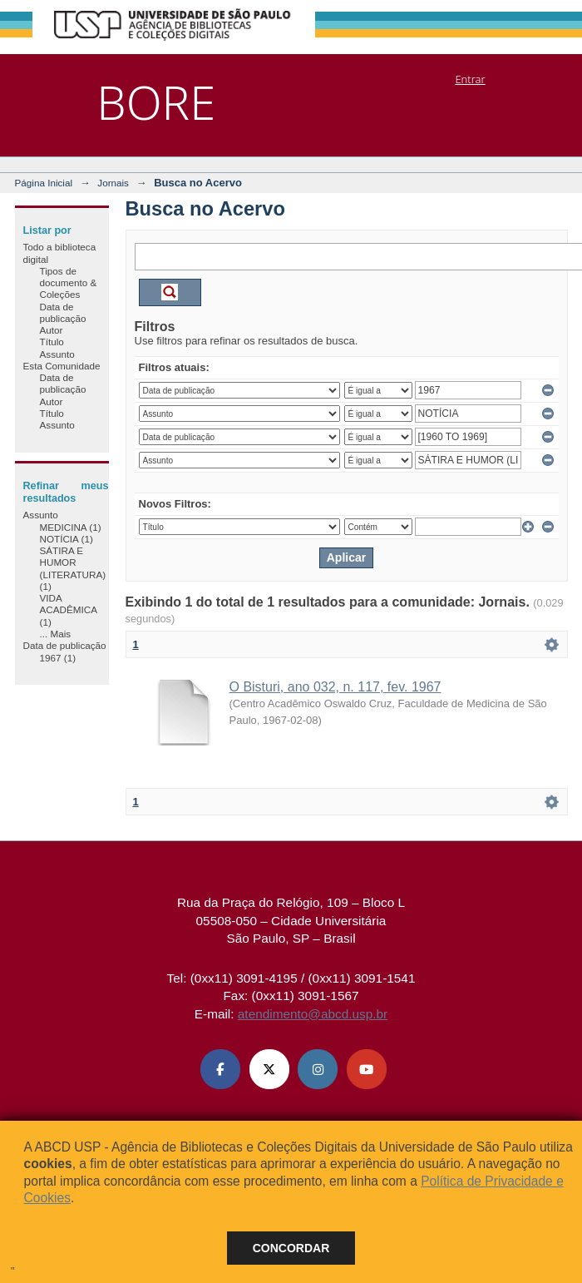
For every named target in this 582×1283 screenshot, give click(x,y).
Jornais (113, 182)
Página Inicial (44, 182)
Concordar (291, 1248)
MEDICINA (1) (70, 527)
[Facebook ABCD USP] (220, 1069)
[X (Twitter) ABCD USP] (269, 1069)
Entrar (470, 79)
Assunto (57, 354)
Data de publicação (63, 312)
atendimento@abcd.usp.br (312, 1014)
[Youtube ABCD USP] (367, 1069)
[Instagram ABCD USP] (318, 1069)
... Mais (56, 633)
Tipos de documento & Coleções (68, 282)
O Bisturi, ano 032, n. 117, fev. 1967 (335, 687)
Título (52, 341)
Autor (51, 329)
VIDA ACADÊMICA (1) (68, 609)
